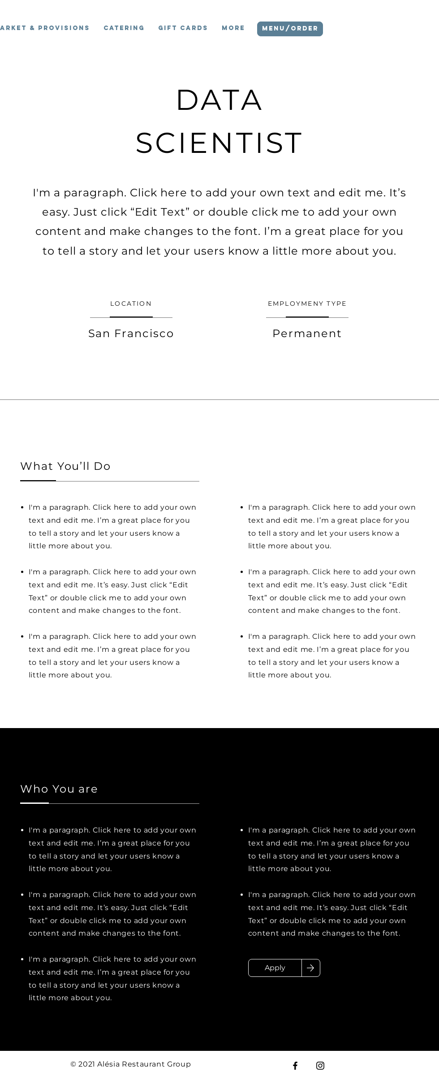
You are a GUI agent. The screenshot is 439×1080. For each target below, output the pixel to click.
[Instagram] (320, 1065)
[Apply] (275, 968)
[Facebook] (295, 1065)
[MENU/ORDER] (290, 29)
